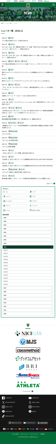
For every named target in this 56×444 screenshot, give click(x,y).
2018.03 (6, 278)
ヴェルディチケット (31, 422)
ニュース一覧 (8, 23)
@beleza (32, 411)
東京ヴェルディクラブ (16, 422)
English (14, 429)
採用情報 (42, 434)
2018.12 (6, 250)
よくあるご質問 (15, 434)
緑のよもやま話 (36, 210)
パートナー (35, 205)
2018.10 (6, 256)
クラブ (33, 196)
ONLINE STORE (43, 422)
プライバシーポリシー (34, 434)
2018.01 (6, 284)
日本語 (6, 429)
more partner (27, 391)
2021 (5, 236)
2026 (5, 218)
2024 (5, 225)
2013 (5, 303)
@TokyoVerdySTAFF (8, 402)
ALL (7, 192)
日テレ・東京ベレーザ (2, 5)
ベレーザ (8, 196)
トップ (33, 192)
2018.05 (6, 272)
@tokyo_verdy (7, 406)
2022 (5, 232)
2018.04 (6, 275)
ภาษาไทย (39, 429)
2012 (5, 306)
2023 (5, 229)
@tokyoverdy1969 (8, 416)
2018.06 (6, 269)
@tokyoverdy (7, 411)
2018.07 (6, 266)
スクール (8, 205)
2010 (5, 314)
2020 (5, 240)
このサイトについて (24, 434)
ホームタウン (9, 201)
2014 (5, 299)
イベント (8, 210)
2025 (5, 221)
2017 (5, 288)
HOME (2, 23)
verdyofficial (6, 398)
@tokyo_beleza (34, 402)
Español (22, 429)
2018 (5, 247)
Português (31, 429)
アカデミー (35, 201)
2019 (5, 243)
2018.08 (6, 262)
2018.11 (6, 253)
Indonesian (49, 429)
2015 (5, 295)
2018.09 (6, 259)
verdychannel (34, 398)
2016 (5, 292)
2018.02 (6, 281)
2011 (5, 310)
